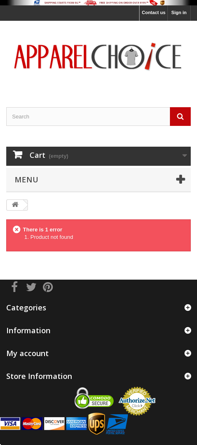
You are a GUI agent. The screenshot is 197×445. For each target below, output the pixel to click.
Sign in (179, 12)
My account (27, 353)
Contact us (153, 12)
